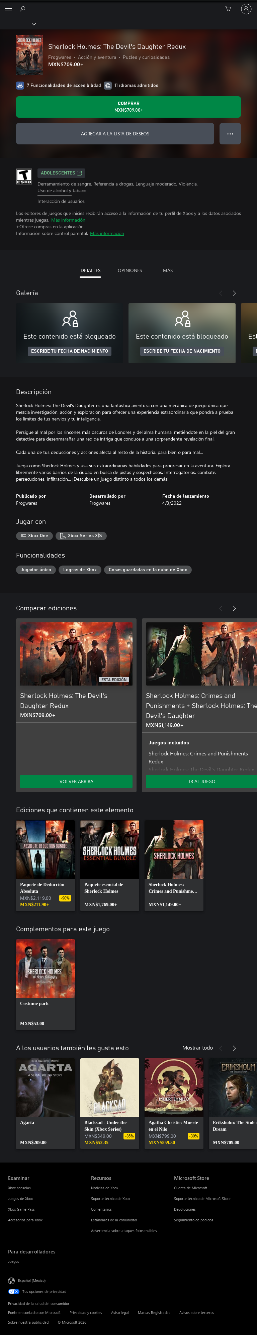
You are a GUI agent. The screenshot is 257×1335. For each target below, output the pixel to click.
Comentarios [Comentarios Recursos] (101, 1209)
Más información (68, 220)
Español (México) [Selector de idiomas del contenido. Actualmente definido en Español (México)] (32, 1280)
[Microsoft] (128, 5)
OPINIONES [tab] (130, 270)
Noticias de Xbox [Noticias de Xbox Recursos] (104, 1188)
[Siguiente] (234, 293)
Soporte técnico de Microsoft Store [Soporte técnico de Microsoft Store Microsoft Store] (202, 1198)
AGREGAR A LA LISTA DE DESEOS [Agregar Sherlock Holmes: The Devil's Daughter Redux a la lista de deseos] (115, 133)
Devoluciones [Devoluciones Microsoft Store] (185, 1209)
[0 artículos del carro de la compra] (230, 9)
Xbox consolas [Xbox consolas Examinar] (19, 1188)
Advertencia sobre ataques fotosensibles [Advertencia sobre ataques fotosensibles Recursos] (124, 1230)
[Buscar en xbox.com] (23, 8)
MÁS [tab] (168, 270)
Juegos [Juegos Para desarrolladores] (13, 1261)
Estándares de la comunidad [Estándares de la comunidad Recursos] (114, 1220)
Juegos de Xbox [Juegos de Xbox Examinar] (20, 1198)
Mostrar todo (197, 1047)
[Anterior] (221, 293)
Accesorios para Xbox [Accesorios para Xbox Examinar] (25, 1220)
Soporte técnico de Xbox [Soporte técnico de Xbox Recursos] (110, 1198)
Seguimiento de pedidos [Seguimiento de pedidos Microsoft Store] (193, 1220)
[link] (45, 865)
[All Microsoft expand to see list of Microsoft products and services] (8, 9)
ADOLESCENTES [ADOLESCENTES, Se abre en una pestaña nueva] (61, 173)
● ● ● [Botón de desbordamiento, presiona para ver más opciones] (230, 133)
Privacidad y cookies (86, 1312)
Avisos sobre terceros (196, 1312)
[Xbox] (17, 23)
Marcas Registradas (154, 1312)
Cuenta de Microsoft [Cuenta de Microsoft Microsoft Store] (190, 1188)
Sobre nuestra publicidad (28, 1322)
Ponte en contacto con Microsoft (34, 1312)
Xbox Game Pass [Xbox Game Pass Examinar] (21, 1209)
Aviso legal (120, 1312)
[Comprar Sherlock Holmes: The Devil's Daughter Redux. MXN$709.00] (128, 107)
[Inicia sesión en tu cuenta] (246, 9)
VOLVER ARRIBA (76, 781)
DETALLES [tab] (90, 270)
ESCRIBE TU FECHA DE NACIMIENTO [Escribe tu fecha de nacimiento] (69, 351)
